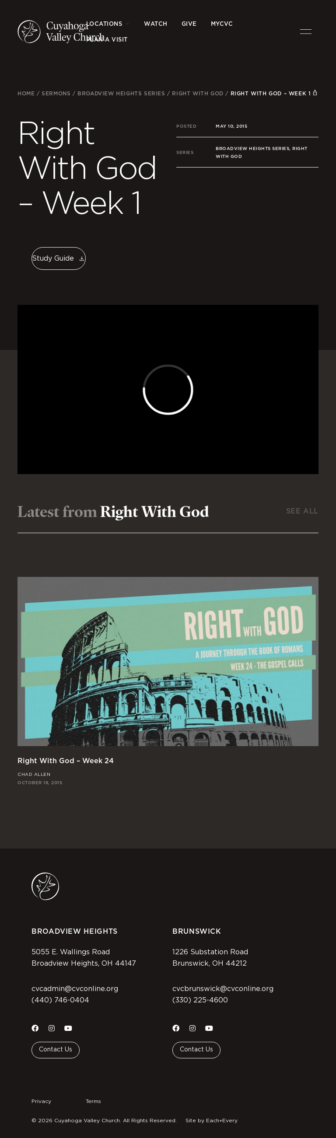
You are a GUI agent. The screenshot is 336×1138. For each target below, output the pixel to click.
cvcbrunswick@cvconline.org (222, 988)
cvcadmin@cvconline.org (75, 988)
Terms (93, 1101)
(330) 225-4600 (200, 1000)
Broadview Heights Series (121, 93)
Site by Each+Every (212, 1120)
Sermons (56, 93)
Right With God (197, 93)
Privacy (41, 1101)
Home (26, 93)
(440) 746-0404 (60, 1000)
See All (302, 511)
